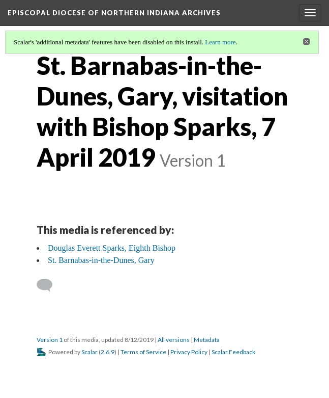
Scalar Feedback (233, 352)
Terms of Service (143, 352)
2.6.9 (107, 352)
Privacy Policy (188, 352)
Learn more (220, 42)
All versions (174, 339)
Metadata (207, 339)
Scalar (89, 352)
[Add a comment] (49, 285)
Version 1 (50, 339)
